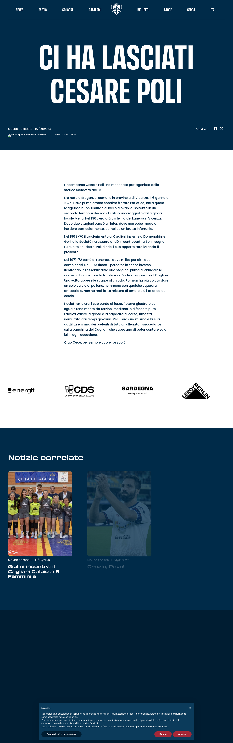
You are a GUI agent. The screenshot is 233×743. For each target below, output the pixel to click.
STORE (168, 10)
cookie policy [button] (70, 717)
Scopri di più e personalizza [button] (61, 734)
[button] (190, 708)
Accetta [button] (182, 734)
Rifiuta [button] (163, 734)
